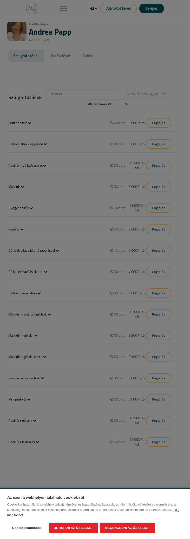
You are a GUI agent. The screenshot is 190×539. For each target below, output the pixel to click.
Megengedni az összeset (127, 528)
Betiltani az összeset (73, 528)
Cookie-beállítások (27, 528)
